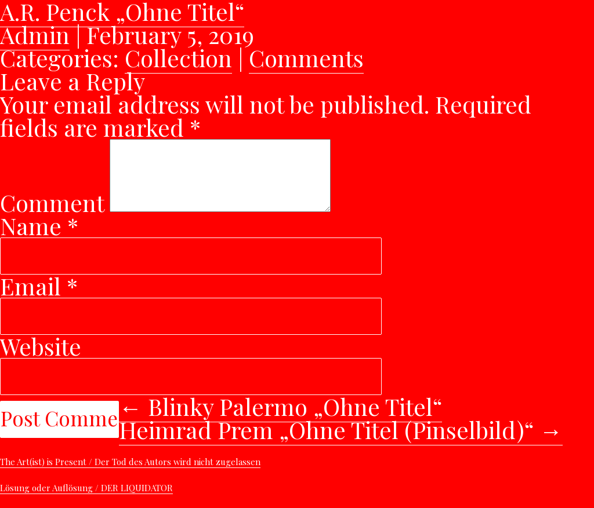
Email (39, 299)
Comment (52, 216)
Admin (35, 34)
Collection (178, 57)
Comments (306, 57)
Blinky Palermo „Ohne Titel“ (280, 420)
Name (39, 239)
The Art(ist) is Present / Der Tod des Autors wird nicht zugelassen (130, 475)
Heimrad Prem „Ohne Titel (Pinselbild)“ (341, 443)
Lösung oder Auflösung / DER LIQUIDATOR (86, 501)
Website (40, 360)
